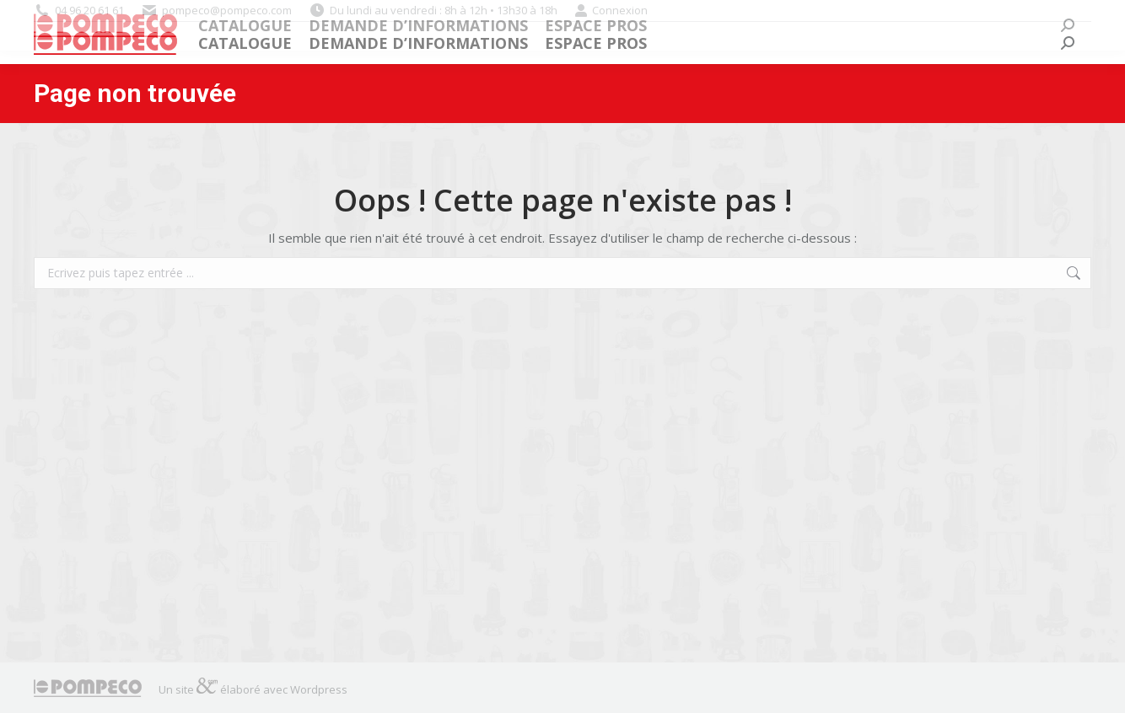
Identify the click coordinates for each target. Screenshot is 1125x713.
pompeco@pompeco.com (227, 10)
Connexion (611, 11)
